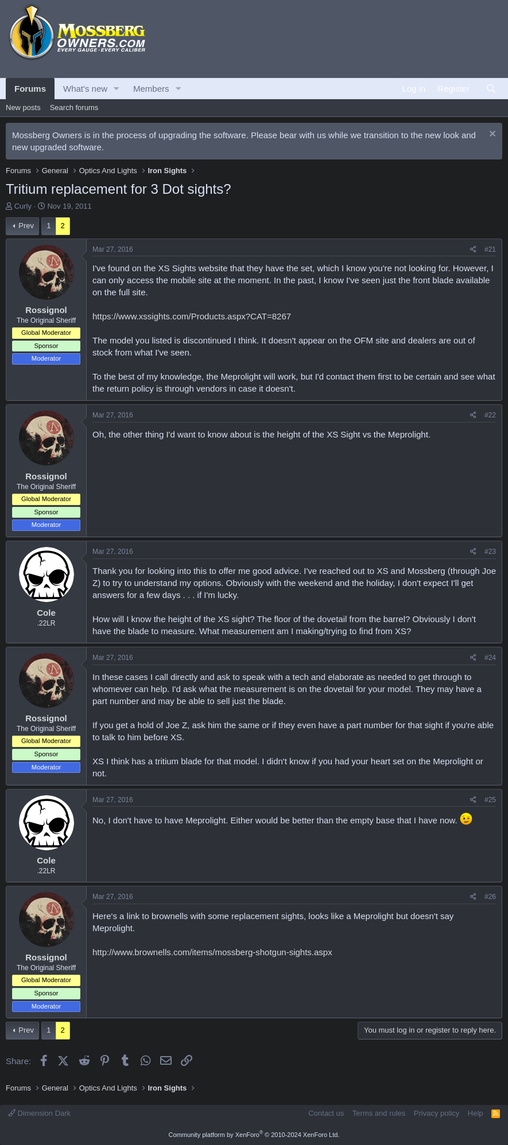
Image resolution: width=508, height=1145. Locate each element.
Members (151, 88)
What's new (85, 88)
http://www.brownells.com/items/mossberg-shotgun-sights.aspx (212, 952)
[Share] (473, 249)
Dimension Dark (39, 1113)
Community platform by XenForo (254, 1134)
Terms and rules (378, 1113)
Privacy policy (436, 1113)
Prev (26, 225)
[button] (116, 88)
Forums (30, 88)
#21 (490, 249)
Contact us (326, 1113)
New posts (23, 107)
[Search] (491, 88)
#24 (490, 658)
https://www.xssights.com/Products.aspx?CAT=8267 (191, 316)
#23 (490, 552)
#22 (490, 415)
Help (475, 1113)
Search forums (74, 107)
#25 (490, 800)
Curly (23, 206)
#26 (490, 897)
